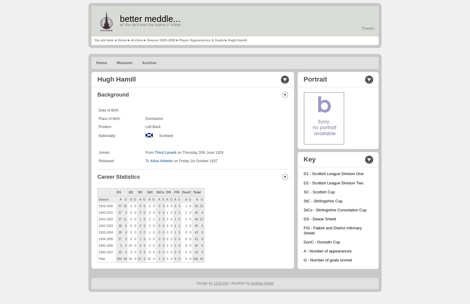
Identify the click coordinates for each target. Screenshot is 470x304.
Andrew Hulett (262, 283)
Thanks (367, 28)
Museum (124, 63)
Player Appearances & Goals (201, 40)
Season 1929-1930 (161, 40)
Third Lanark (166, 153)
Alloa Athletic (161, 161)
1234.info (221, 283)
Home (122, 40)
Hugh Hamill (237, 40)
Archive (137, 40)
